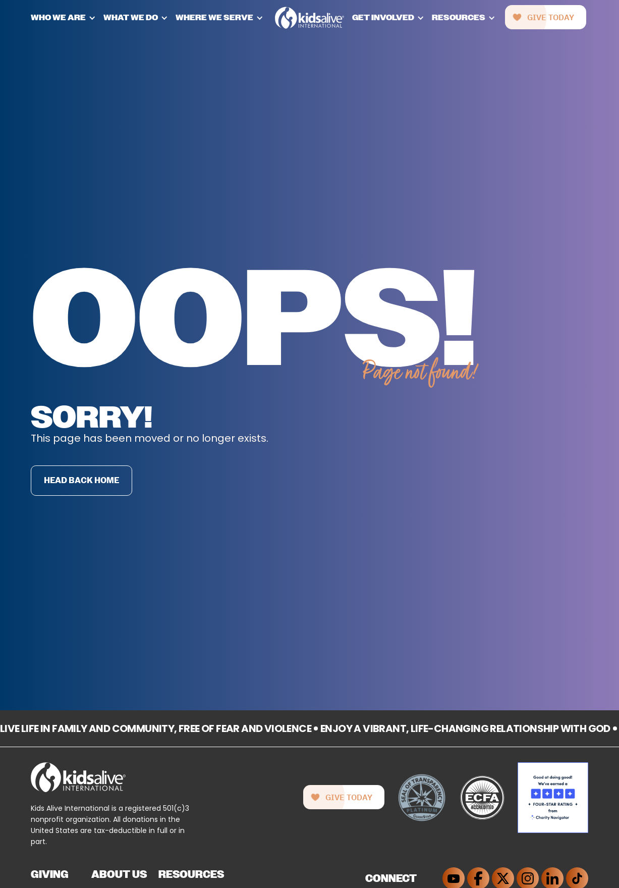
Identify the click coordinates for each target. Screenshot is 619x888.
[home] (309, 18)
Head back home (81, 480)
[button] (67, 18)
